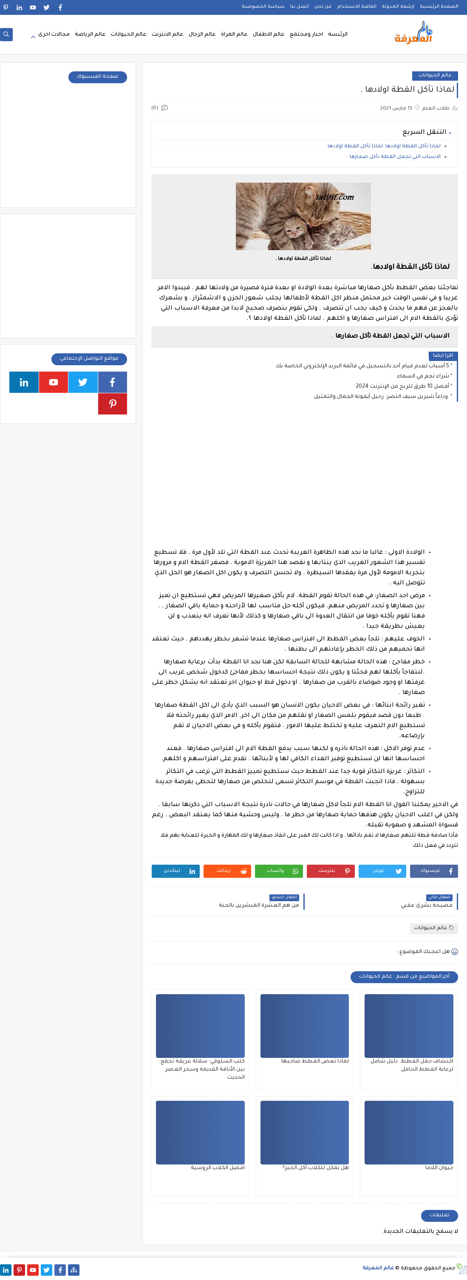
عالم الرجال (202, 35)
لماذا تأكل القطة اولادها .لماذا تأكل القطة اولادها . (383, 146)
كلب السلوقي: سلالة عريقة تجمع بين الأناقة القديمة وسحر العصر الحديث (203, 1070)
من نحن (322, 6)
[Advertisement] (304, 482)
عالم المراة (234, 35)
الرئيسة (338, 35)
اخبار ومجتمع (306, 35)
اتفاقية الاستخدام (356, 6)
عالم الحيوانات (129, 35)
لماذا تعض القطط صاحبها (315, 1062)
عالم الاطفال (269, 35)
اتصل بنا (299, 6)
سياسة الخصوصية (263, 6)
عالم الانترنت (168, 35)
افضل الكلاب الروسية (218, 1168)
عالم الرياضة (90, 35)
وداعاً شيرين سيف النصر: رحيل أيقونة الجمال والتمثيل (381, 397)
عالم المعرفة (378, 1269)
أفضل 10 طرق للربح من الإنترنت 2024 (402, 387)
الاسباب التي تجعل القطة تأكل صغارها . (394, 157)
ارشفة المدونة (398, 6)
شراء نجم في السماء (423, 377)
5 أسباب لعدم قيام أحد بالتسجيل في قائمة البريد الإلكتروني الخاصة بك (362, 366)
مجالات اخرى (54, 35)
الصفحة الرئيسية (439, 6)
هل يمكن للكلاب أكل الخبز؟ (316, 1168)
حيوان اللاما (439, 1168)
